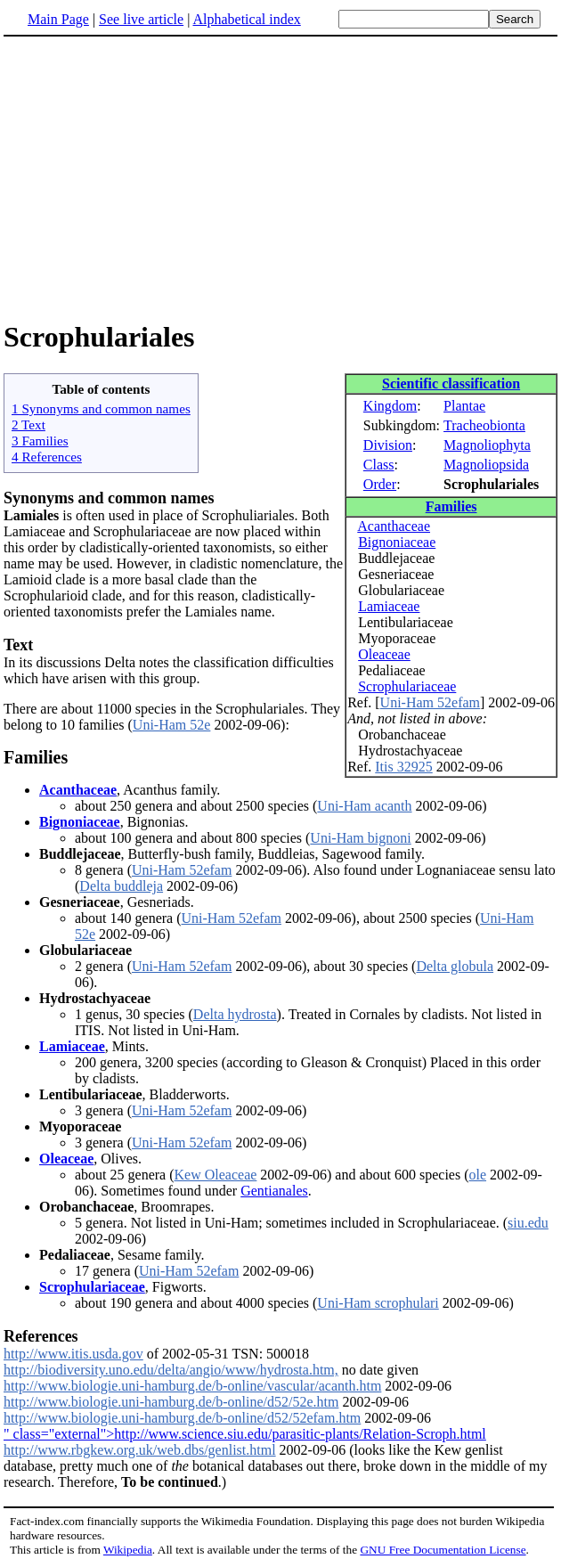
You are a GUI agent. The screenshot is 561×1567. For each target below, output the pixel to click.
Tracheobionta (484, 425)
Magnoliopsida (486, 464)
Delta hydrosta (235, 1014)
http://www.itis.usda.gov (73, 1353)
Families (451, 506)
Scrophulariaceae (407, 686)
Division (387, 445)
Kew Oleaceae (216, 1174)
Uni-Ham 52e (172, 724)
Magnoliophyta (487, 445)
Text (18, 645)
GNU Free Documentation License (442, 1549)
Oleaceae (384, 654)
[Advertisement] (153, 177)
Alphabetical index (246, 19)
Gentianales (274, 1190)
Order (379, 484)
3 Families (40, 440)
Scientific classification (451, 383)
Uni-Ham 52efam (430, 702)
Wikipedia (127, 1549)
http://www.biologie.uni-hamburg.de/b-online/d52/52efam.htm (182, 1417)
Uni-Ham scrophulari (377, 1302)
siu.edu (528, 1222)
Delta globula (454, 966)
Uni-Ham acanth (364, 805)
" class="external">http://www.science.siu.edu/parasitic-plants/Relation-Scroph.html (245, 1433)
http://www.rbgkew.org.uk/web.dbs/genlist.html (140, 1449)
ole (478, 1174)
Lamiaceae (388, 606)
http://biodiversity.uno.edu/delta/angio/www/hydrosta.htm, (171, 1369)
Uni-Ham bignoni (360, 837)
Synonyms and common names (109, 498)
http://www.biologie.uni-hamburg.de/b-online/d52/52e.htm (171, 1401)
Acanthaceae (393, 526)
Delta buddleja (121, 886)
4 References (47, 456)
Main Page (58, 19)
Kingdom (390, 405)
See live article (141, 19)
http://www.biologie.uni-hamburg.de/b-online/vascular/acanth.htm (192, 1385)
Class (378, 464)
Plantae (464, 405)
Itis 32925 (403, 766)
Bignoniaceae (396, 542)
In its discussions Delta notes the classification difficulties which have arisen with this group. (169, 670)
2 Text (28, 424)
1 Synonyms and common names (101, 408)
